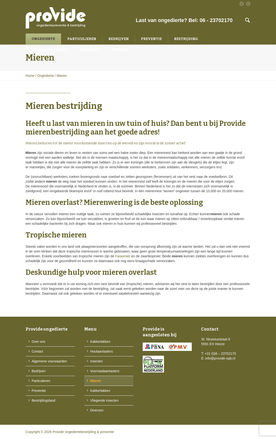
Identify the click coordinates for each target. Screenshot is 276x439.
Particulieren (41, 381)
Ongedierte (45, 76)
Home (30, 76)
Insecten (96, 361)
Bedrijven (38, 371)
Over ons (38, 341)
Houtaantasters (101, 351)
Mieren (95, 381)
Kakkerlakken (100, 341)
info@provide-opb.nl (220, 358)
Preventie (39, 391)
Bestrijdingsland (43, 400)
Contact (37, 351)
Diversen (96, 410)
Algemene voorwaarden (49, 361)
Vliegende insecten (104, 400)
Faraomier (122, 256)
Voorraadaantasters (104, 371)
